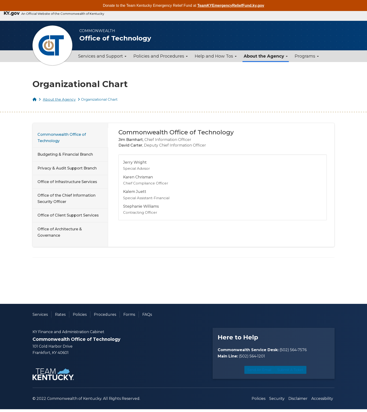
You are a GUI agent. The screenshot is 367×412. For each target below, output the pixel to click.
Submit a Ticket (302, 373)
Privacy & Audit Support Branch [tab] (67, 168)
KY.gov (11, 13)
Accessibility (322, 401)
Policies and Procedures (160, 56)
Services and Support (102, 56)
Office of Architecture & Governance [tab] (59, 232)
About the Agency (266, 56)
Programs (307, 56)
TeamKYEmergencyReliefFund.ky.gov (230, 5)
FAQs (147, 314)
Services (40, 314)
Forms (129, 314)
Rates (60, 314)
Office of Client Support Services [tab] (68, 215)
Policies (80, 314)
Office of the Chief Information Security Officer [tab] (66, 198)
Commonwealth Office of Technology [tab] (61, 137)
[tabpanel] (222, 174)
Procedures (105, 314)
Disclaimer (298, 401)
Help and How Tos (216, 56)
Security (277, 401)
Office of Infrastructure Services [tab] (67, 182)
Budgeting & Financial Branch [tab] (65, 154)
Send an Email (244, 373)
